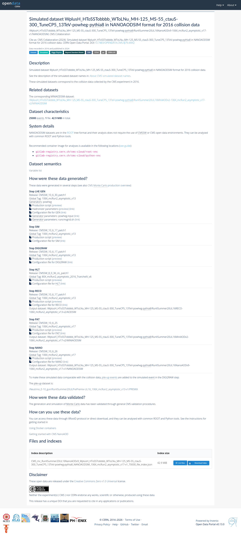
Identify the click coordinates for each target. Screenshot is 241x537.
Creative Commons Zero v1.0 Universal (95, 481)
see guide (125, 145)
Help (115, 524)
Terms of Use (132, 519)
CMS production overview (109, 185)
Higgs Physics (56, 52)
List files (180, 463)
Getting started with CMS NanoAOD (48, 434)
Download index (197, 463)
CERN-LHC (112, 52)
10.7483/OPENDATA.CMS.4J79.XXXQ (114, 42)
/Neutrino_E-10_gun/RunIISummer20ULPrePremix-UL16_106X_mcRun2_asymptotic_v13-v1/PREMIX (83, 389)
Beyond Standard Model (74, 52)
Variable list (35, 170)
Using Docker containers (42, 428)
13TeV (96, 52)
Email (145, 524)
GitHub (124, 524)
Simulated (44, 52)
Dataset (33, 52)
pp (103, 52)
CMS (89, 52)
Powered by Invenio (207, 520)
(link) (71, 209)
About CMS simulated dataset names (110, 76)
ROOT (70, 132)
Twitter (135, 524)
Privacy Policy (102, 524)
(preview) (57, 205)
